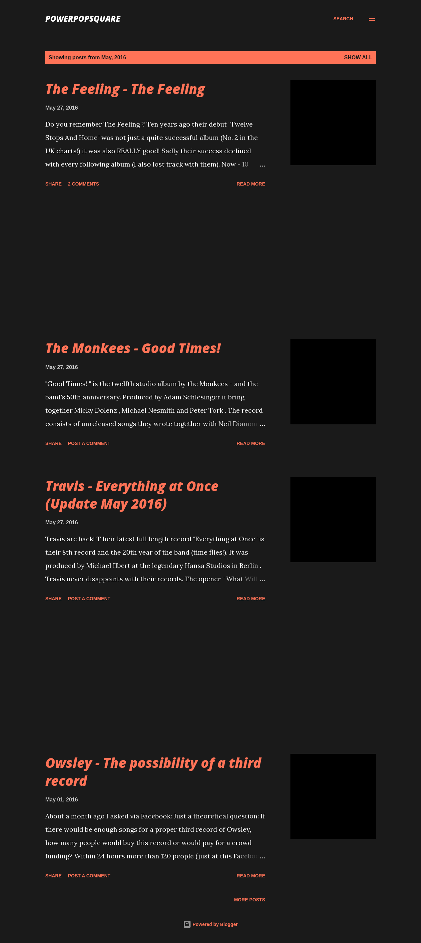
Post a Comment (89, 443)
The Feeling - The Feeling (125, 89)
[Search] (343, 19)
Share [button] (53, 184)
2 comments (83, 184)
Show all (358, 57)
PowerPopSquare (82, 18)
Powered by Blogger (210, 924)
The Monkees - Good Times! (132, 348)
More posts (249, 899)
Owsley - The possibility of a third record (153, 771)
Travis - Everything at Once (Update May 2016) (131, 495)
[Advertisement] (157, 264)
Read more (250, 184)
